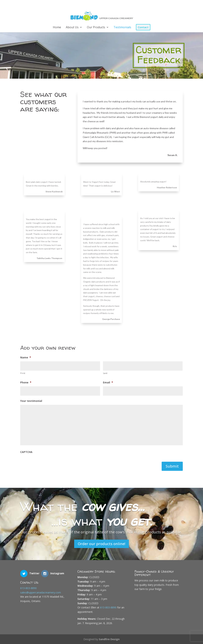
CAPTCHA (26, 452)
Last (105, 373)
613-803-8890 (28, 588)
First (22, 373)
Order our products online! (101, 543)
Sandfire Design (109, 639)
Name (25, 357)
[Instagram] (176, 4)
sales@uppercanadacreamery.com (40, 592)
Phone (25, 382)
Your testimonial (31, 401)
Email (108, 382)
